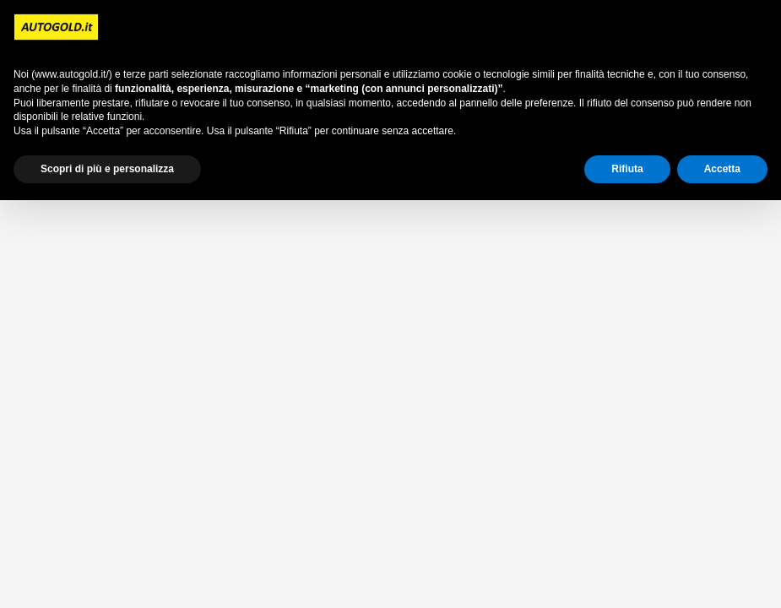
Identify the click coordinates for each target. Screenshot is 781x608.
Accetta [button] (722, 169)
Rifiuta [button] (627, 169)
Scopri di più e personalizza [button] (107, 169)
